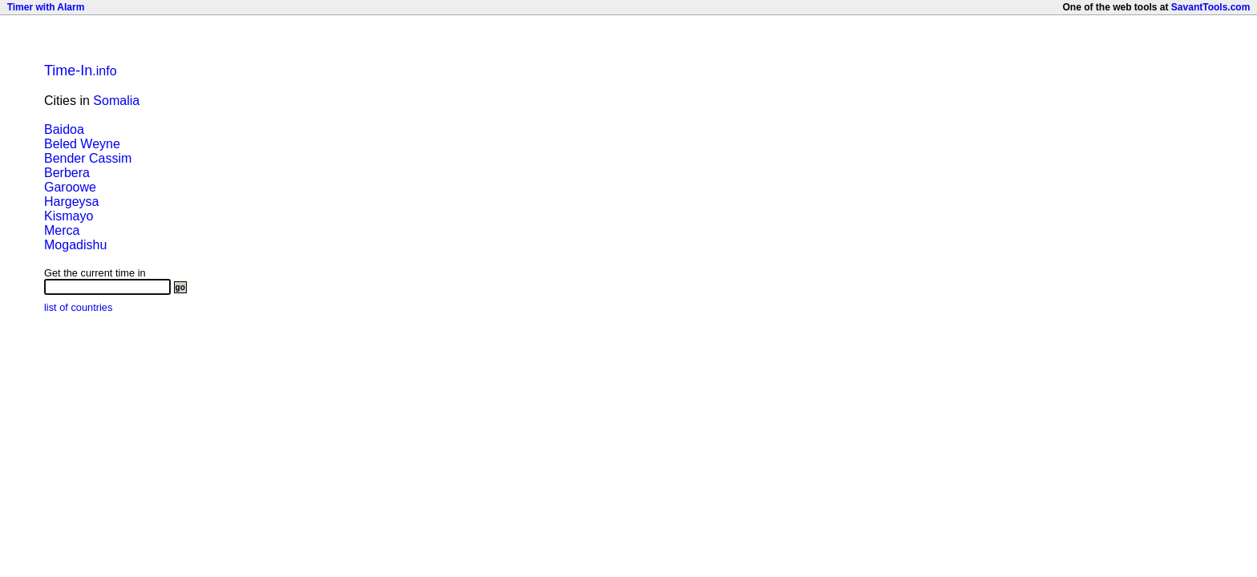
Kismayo (68, 216)
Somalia (116, 100)
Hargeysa (71, 201)
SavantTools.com (1210, 7)
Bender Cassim (87, 158)
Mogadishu (75, 245)
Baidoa (64, 129)
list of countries (78, 307)
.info (80, 71)
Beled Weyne (82, 144)
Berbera (67, 173)
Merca (61, 230)
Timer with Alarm (46, 7)
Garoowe (70, 187)
